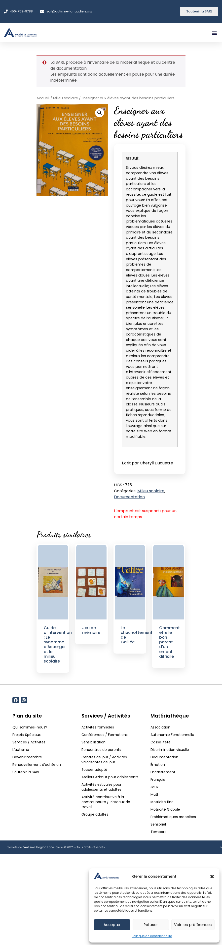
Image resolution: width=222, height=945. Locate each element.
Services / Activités (28, 742)
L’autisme (20, 749)
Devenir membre (27, 757)
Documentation (129, 497)
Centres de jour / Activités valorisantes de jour (104, 760)
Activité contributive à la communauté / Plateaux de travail (105, 801)
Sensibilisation (93, 742)
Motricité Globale (165, 809)
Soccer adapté (94, 769)
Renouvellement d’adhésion (36, 764)
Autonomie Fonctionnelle (172, 734)
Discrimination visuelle (169, 749)
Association (160, 727)
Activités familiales (98, 727)
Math (154, 794)
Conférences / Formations (104, 734)
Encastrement (162, 772)
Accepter (112, 924)
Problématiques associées (173, 816)
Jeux (154, 786)
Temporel (158, 831)
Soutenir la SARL (25, 772)
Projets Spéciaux (26, 734)
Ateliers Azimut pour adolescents (110, 777)
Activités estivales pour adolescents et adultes (101, 787)
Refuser (151, 924)
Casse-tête (160, 742)
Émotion (157, 764)
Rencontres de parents (101, 749)
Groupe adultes (94, 814)
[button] (212, 876)
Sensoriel (158, 824)
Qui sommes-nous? (29, 727)
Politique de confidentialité (152, 936)
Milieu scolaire (65, 98)
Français (157, 779)
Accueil (43, 98)
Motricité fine (162, 801)
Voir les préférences (193, 924)
